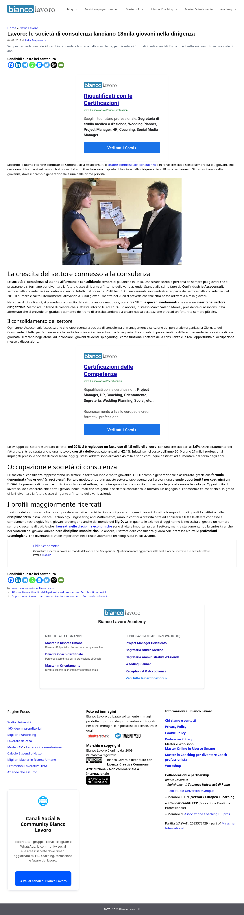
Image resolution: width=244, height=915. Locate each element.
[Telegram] (25, 65)
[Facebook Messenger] (39, 65)
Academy (230, 9)
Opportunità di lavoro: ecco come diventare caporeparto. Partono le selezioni (59, 596)
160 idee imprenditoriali (24, 728)
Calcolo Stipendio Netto (24, 753)
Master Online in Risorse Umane (190, 748)
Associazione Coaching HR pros (207, 814)
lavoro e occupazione (25, 588)
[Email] (61, 65)
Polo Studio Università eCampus (190, 791)
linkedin (46, 555)
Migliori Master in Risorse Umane (31, 759)
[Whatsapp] (32, 65)
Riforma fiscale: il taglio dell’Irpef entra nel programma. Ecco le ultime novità (59, 592)
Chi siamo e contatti (180, 720)
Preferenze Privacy (178, 739)
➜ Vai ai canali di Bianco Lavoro (43, 881)
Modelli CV (15, 747)
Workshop (173, 766)
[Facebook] (11, 65)
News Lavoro (28, 28)
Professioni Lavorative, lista (27, 766)
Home (11, 28)
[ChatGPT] (54, 65)
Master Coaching (166, 9)
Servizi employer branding (102, 9)
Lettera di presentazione (44, 747)
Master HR (137, 9)
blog (74, 9)
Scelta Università (19, 722)
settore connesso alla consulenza (132, 165)
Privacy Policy (175, 727)
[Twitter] (46, 65)
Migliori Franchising (21, 735)
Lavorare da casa (19, 741)
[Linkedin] (18, 65)
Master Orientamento (199, 9)
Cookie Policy (175, 733)
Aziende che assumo (22, 772)
